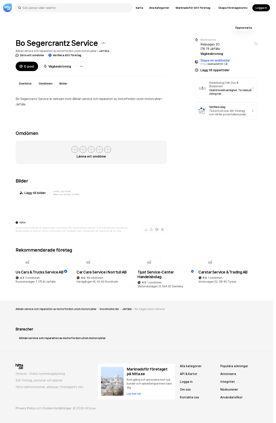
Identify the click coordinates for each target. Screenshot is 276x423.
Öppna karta (243, 27)
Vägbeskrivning (57, 66)
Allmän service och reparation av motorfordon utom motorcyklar (56, 51)
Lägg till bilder (33, 193)
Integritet (227, 382)
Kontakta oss (189, 397)
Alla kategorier (191, 366)
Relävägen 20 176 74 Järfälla (210, 46)
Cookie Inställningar (56, 408)
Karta (139, 8)
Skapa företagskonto (232, 8)
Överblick (25, 83)
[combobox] (76, 8)
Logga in (261, 8)
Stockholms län (109, 309)
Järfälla (104, 51)
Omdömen (45, 83)
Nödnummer (229, 389)
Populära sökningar (234, 366)
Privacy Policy (26, 408)
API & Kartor (188, 374)
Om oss (185, 389)
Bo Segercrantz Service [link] (150, 309)
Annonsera (228, 374)
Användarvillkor (231, 397)
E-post (27, 66)
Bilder (63, 83)
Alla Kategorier (159, 8)
